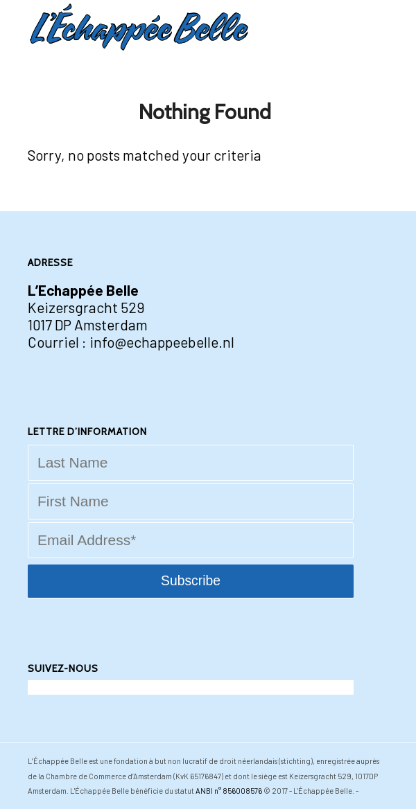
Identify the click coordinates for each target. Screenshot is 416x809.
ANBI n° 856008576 (229, 790)
